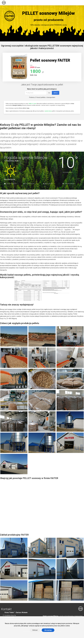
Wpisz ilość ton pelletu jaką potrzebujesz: (42, 89)
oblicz (55, 93)
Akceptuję (48, 630)
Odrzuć (35, 630)
